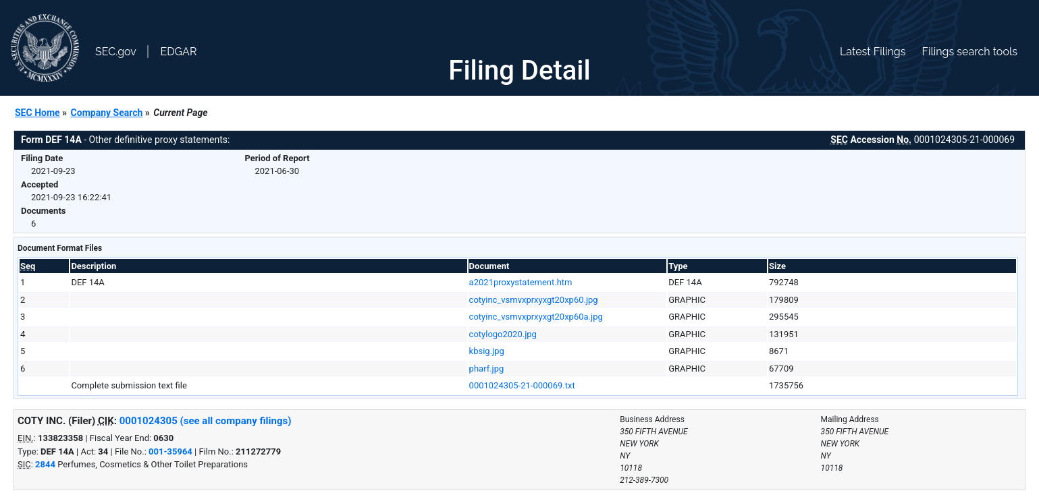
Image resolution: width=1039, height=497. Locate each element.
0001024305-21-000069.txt (522, 385)
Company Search (107, 112)
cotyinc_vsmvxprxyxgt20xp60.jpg (533, 300)
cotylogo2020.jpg (503, 334)
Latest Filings (872, 51)
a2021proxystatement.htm (520, 282)
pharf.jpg (486, 368)
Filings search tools (969, 51)
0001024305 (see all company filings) (205, 421)
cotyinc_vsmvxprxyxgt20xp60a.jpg (536, 317)
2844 (45, 464)
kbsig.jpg (486, 351)
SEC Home (37, 112)
